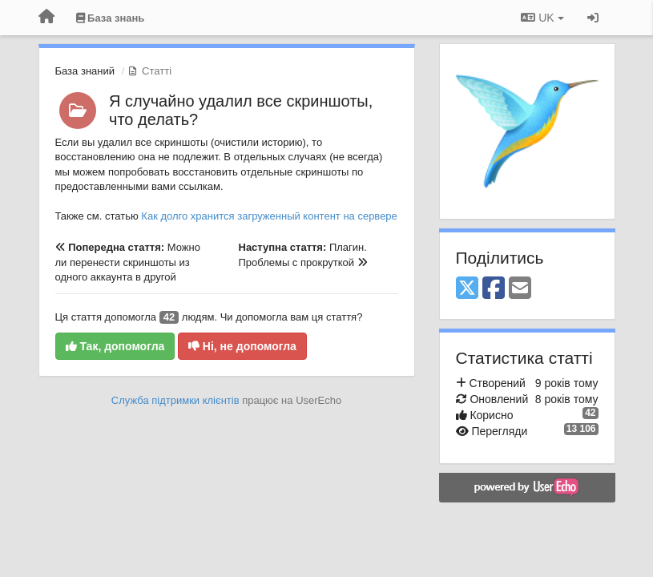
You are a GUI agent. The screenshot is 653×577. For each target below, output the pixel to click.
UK (542, 17)
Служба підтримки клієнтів (175, 400)
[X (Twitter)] (467, 289)
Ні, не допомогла (242, 346)
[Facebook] (493, 289)
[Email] (520, 289)
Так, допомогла (115, 346)
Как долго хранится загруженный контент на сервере (269, 216)
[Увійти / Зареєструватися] (592, 17)
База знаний (85, 71)
